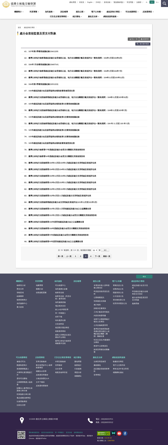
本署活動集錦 (60, 361)
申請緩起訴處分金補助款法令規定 (140, 292)
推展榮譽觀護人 (23, 369)
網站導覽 (72, 2)
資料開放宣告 (78, 432)
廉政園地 (97, 365)
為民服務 (48, 12)
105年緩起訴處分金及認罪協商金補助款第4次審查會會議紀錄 (53, 103)
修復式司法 (21, 361)
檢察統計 (77, 365)
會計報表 (97, 305)
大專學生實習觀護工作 (24, 373)
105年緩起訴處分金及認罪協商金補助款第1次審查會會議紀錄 (53, 136)
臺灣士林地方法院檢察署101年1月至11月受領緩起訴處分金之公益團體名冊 (59, 208)
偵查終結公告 (118, 289)
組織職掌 (20, 296)
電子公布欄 (96, 12)
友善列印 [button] (146, 39)
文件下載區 (40, 382)
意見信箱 (69, 432)
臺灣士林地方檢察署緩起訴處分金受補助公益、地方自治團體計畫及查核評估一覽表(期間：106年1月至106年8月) (75, 57)
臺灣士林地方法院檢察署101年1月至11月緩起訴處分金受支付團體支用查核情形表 (62, 215)
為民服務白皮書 (61, 289)
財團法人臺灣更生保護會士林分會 (24, 389)
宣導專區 (97, 375)
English (90, 2)
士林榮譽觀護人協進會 (24, 383)
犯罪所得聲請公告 (120, 303)
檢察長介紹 (21, 285)
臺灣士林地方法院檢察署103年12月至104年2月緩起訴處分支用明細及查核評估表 (62, 175)
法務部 (138, 2)
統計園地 (76, 16)
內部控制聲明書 (100, 315)
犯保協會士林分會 (24, 394)
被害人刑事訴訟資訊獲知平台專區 (63, 336)
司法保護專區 (131, 12)
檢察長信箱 (59, 292)
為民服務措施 (60, 302)
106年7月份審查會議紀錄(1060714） (44, 64)
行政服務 (77, 369)
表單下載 (58, 317)
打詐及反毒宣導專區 (58, 16)
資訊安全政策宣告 (47, 432)
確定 (105, 250)
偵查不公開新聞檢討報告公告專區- (101, 320)
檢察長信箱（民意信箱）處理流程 (63, 297)
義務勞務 (135, 303)
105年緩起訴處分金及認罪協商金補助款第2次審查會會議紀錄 (53, 130)
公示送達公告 (118, 296)
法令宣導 (58, 369)
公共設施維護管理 (101, 325)
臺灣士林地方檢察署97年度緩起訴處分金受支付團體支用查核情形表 (56, 149)
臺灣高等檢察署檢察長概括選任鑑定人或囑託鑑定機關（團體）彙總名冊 (101, 332)
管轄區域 (20, 292)
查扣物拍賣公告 (119, 300)
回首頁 (81, 2)
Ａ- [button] (147, 2)
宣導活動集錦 (41, 361)
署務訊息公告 (118, 285)
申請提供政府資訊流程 (101, 292)
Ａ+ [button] (157, 2)
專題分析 (77, 372)
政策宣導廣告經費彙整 (101, 350)
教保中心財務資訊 (101, 346)
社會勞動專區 (22, 401)
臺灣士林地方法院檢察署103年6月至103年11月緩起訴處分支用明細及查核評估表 (62, 182)
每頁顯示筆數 (85, 250)
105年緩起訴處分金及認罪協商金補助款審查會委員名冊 (51, 143)
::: (1, 2)
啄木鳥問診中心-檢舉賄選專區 (44, 366)
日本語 (98, 2)
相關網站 (77, 376)
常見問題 (130, 2)
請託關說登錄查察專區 (101, 370)
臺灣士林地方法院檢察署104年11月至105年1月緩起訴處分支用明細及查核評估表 (62, 162)
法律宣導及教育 (100, 361)
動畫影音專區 (118, 361)
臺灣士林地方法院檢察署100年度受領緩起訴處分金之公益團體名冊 (56, 221)
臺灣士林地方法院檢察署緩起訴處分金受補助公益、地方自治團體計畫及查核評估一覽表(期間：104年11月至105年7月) (77, 110)
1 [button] (75, 256)
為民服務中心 (22, 303)
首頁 (19, 27)
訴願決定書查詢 (100, 308)
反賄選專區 (147, 12)
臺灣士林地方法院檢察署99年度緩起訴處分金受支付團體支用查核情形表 (58, 235)
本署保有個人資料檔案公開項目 (101, 286)
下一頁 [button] (97, 256)
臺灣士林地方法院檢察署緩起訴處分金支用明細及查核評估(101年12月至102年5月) (62, 202)
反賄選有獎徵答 (42, 386)
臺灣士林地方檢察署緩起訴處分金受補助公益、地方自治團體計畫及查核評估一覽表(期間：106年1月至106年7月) (75, 71)
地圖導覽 (39, 285)
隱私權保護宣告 (34, 432)
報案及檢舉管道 (61, 372)
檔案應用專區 (60, 331)
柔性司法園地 (22, 378)
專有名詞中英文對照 (121, 369)
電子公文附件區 (119, 365)
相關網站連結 (118, 372)
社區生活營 (21, 405)
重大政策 (20, 307)
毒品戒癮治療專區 (24, 398)
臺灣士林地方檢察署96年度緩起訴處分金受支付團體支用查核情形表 (56, 156)
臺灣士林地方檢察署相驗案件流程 (63, 342)
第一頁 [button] (60, 256)
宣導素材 (58, 365)
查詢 (164, 3)
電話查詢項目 (60, 306)
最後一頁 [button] (106, 256)
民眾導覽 (33, 12)
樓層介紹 (39, 289)
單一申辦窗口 (60, 313)
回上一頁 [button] (134, 39)
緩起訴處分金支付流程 (140, 286)
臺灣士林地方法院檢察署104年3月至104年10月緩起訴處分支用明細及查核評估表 (62, 169)
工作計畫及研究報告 (101, 312)
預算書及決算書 (100, 301)
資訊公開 (79, 12)
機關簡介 (18, 12)
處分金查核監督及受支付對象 (38, 33)
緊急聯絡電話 (118, 2)
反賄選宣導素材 (42, 375)
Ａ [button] (152, 2)
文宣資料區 (59, 324)
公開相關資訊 (99, 297)
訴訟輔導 (64, 12)
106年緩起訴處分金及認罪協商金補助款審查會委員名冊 (51, 90)
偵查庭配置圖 (41, 292)
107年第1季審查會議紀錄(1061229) (43, 51)
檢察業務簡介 (22, 300)
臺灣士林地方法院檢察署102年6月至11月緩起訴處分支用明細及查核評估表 (59, 195)
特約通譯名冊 (60, 320)
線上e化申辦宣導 (61, 309)
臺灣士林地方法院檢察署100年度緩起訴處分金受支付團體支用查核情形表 (59, 228)
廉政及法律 (92, 16)
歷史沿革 (20, 289)
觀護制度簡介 (22, 365)
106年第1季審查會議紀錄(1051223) (43, 84)
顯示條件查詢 (143, 44)
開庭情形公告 (118, 292)
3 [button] (85, 256)
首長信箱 (107, 2)
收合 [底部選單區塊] (144, 276)
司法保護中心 (60, 285)
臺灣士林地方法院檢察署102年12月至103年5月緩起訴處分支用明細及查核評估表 (62, 189)
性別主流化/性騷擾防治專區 (102, 341)
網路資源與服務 (109, 16)
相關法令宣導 (41, 371)
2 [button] (80, 256)
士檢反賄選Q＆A (42, 378)
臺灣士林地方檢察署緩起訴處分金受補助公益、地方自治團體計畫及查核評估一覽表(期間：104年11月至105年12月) (76, 77)
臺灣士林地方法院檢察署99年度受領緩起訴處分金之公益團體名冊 (55, 241)
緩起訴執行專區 (113, 12)
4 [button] (90, 256)
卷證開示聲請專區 (62, 327)
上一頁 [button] (68, 256)
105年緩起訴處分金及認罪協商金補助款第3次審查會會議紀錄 (53, 117)
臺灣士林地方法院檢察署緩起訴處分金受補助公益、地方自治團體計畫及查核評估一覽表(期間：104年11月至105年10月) (78, 97)
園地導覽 (77, 361)
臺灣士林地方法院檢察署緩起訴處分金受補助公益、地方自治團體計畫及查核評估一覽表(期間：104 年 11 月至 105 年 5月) (79, 123)
